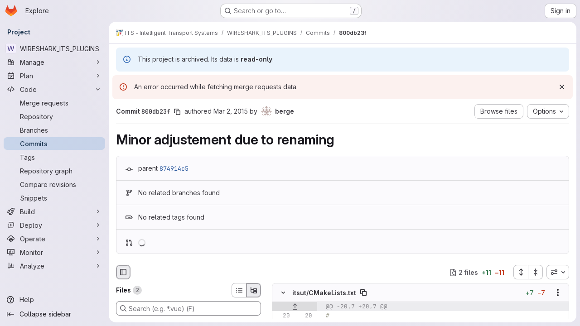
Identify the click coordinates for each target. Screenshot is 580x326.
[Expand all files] (520, 272)
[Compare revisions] (54, 184)
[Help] (54, 299)
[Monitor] (54, 252)
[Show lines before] (294, 307)
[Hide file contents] (283, 293)
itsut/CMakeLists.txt (324, 293)
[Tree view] (253, 290)
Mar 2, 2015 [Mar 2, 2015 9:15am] (230, 111)
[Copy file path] (363, 293)
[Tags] (54, 157)
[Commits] (54, 143)
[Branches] (54, 130)
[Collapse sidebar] (54, 314)
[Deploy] (54, 225)
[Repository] (54, 116)
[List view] (239, 290)
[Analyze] (54, 265)
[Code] (54, 89)
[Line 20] (282, 316)
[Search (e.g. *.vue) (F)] (188, 308)
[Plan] (54, 75)
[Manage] (54, 62)
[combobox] (557, 272)
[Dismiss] (561, 87)
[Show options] (557, 293)
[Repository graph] (54, 170)
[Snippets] (54, 198)
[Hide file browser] (123, 272)
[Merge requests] (54, 102)
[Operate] (54, 238)
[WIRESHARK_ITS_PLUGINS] (54, 48)
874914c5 (174, 168)
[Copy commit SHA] (177, 111)
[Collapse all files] (535, 272)
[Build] (54, 211)
